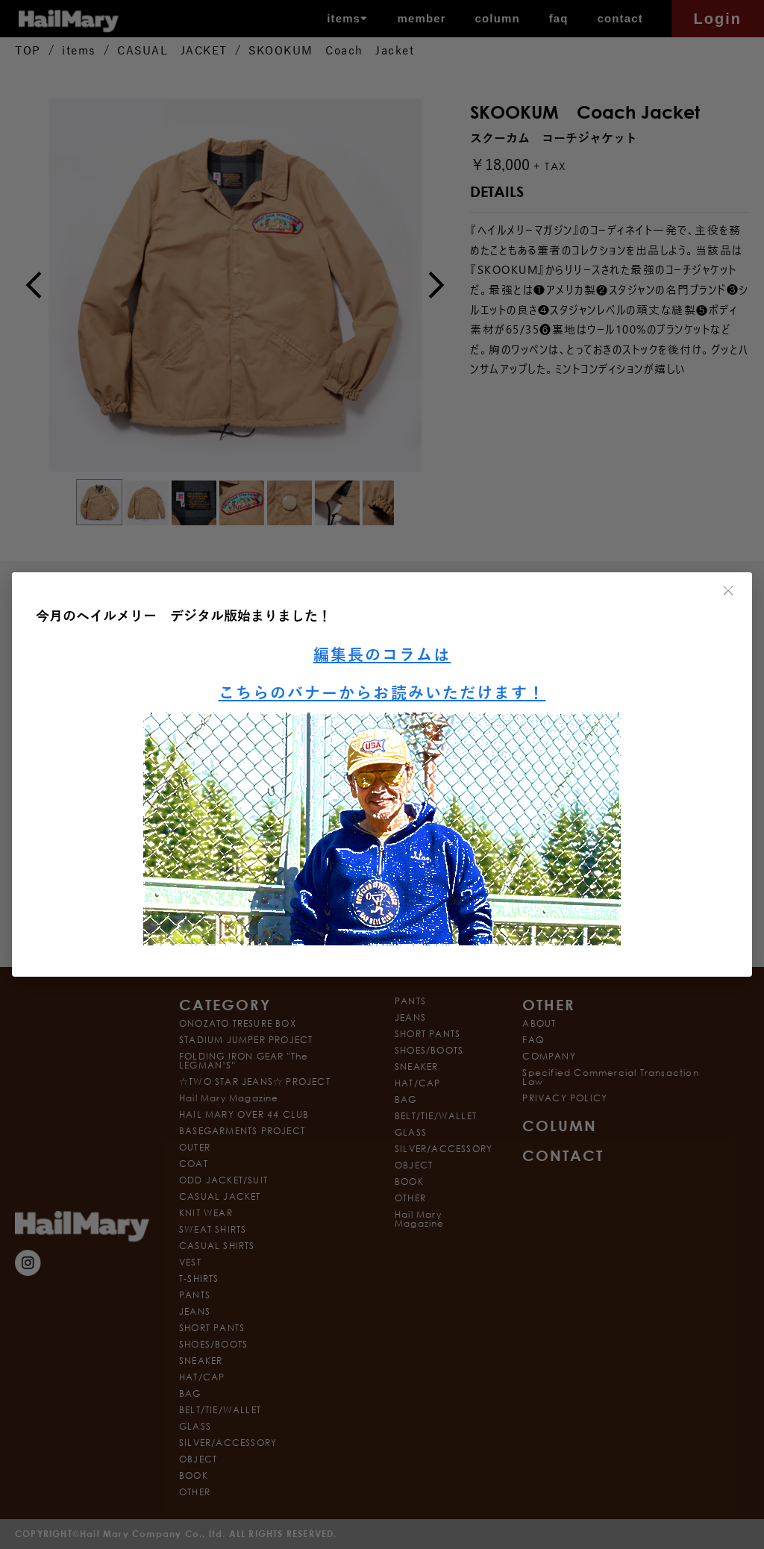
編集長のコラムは (382, 655)
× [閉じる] (729, 591)
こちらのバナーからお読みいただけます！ (382, 693)
